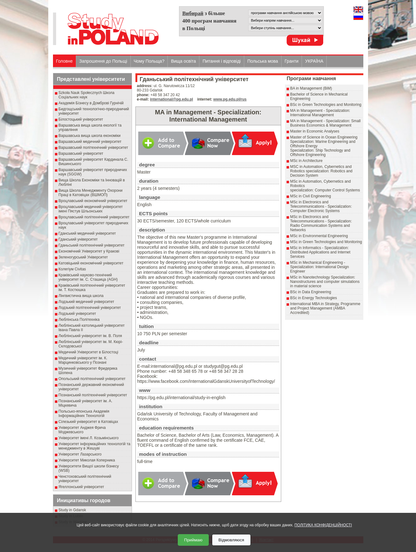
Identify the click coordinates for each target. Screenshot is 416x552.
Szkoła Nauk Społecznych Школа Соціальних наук (87, 95)
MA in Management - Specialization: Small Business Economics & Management (325, 123)
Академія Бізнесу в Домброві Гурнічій (91, 103)
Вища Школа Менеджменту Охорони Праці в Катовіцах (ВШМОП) (91, 192)
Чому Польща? (149, 61)
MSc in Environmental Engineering (319, 236)
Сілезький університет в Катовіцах (88, 421)
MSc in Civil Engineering (310, 196)
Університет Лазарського (80, 454)
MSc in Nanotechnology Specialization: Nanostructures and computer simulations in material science (325, 281)
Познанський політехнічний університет (93, 395)
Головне (64, 61)
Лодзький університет (77, 313)
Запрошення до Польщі (103, 61)
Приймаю (193, 540)
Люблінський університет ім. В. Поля (90, 336)
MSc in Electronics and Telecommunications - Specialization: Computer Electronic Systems (321, 206)
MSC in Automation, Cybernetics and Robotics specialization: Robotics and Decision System (321, 171)
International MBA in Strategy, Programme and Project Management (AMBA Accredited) (325, 308)
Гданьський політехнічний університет (91, 245)
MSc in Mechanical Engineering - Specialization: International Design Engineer (319, 266)
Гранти (291, 61)
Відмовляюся (231, 540)
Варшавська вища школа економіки (90, 135)
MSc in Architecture (306, 161)
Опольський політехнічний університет (92, 379)
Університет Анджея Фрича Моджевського (82, 429)
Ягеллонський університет (81, 487)
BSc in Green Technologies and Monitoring (325, 104)
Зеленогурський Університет (83, 257)
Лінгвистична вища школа (81, 296)
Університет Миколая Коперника (87, 460)
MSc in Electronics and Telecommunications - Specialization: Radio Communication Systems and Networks (321, 223)
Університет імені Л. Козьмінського (89, 438)
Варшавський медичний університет (90, 141)
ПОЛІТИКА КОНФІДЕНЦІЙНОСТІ (323, 525)
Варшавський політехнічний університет (93, 147)
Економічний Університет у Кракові (89, 251)
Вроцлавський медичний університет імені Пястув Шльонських (91, 209)
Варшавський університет (81, 153)
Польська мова (262, 61)
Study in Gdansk (72, 510)
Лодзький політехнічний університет (90, 307)
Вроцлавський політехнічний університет (94, 217)
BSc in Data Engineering (310, 292)
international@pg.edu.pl (171, 99)
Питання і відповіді (222, 61)
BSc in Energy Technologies (313, 298)
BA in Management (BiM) (311, 88)
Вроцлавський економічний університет (93, 201)
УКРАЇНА (314, 61)
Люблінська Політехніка (79, 319)
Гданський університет (78, 239)
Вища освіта (183, 61)
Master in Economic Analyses (315, 131)
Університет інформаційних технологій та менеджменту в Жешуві (94, 446)
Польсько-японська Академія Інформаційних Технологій (84, 413)
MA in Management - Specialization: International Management (320, 112)
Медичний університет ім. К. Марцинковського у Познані (83, 360)
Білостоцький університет (81, 119)
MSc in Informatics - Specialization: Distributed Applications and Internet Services (320, 252)
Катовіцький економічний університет (91, 263)
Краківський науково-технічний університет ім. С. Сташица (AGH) (88, 277)
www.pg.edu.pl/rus (229, 99)
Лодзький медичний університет (86, 301)
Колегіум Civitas (72, 269)
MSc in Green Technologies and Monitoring (326, 242)
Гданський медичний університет (87, 233)
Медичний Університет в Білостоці (88, 352)
